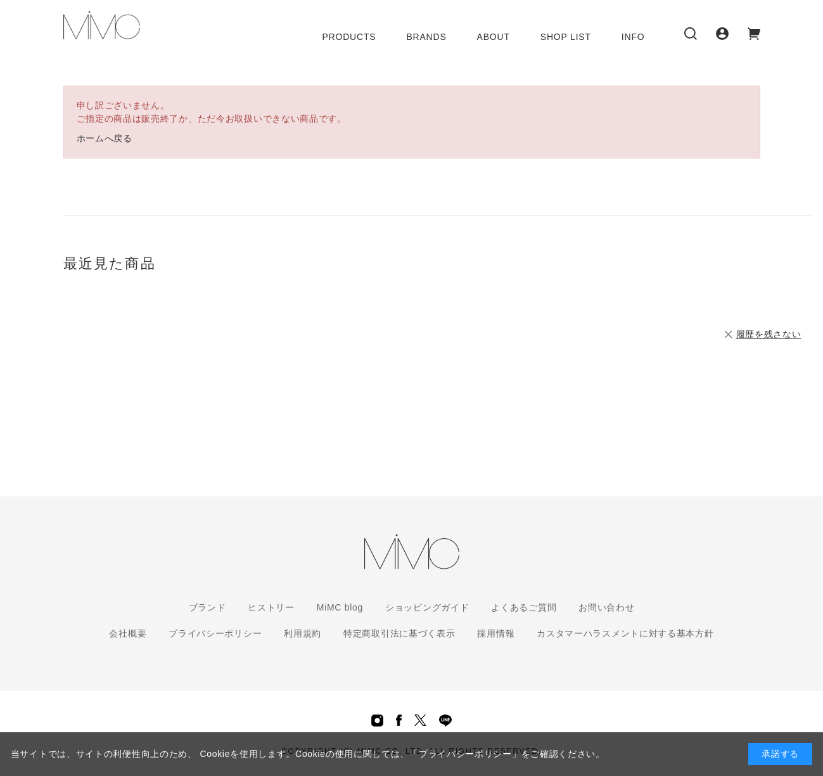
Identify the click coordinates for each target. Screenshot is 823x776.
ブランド (207, 607)
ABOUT (493, 37)
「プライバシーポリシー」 (465, 754)
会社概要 (127, 633)
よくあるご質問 (523, 607)
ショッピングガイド (427, 607)
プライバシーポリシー (215, 633)
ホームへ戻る (104, 138)
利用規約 (302, 633)
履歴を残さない (768, 334)
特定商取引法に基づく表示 (399, 633)
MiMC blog (340, 607)
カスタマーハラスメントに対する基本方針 (625, 633)
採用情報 (495, 633)
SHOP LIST (565, 37)
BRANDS (426, 37)
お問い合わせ (606, 607)
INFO (633, 37)
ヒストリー (271, 607)
